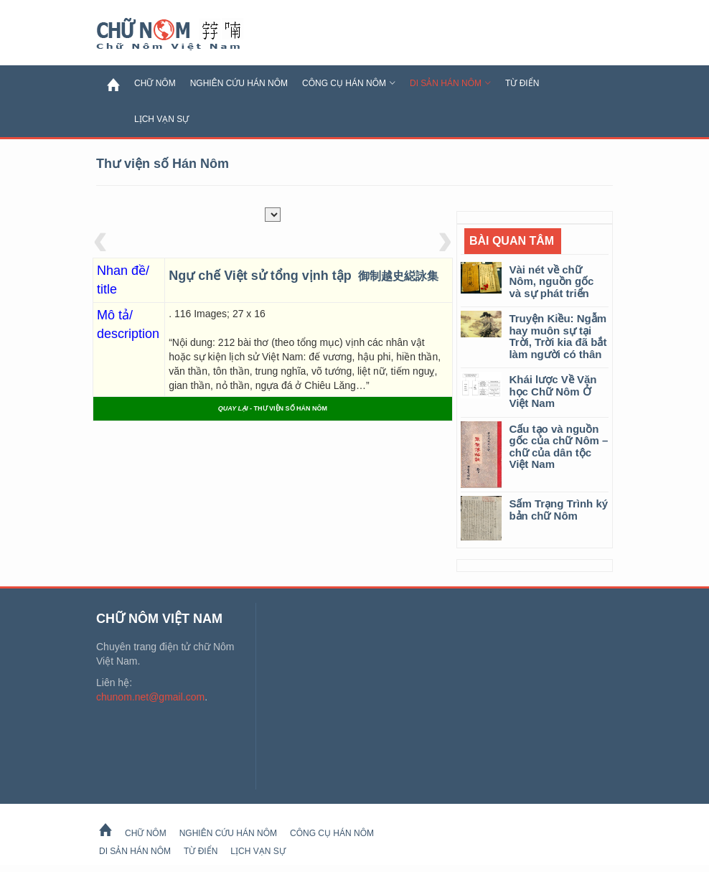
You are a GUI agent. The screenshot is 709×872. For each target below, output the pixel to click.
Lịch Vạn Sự (161, 119)
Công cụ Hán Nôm (348, 83)
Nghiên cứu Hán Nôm (239, 83)
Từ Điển (522, 83)
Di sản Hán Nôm (450, 83)
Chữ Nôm (186, 34)
